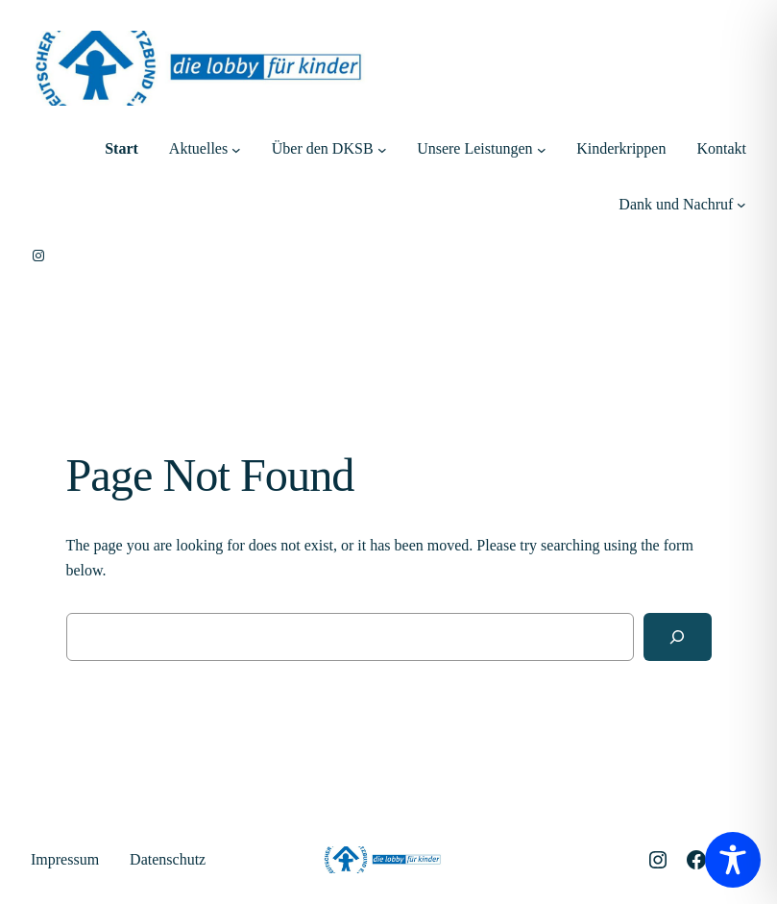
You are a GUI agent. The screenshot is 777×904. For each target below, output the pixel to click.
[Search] (677, 636)
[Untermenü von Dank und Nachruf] (741, 204)
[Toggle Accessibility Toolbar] (733, 860)
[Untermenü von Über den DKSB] (382, 149)
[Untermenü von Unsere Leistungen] (541, 149)
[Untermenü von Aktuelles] (236, 149)
